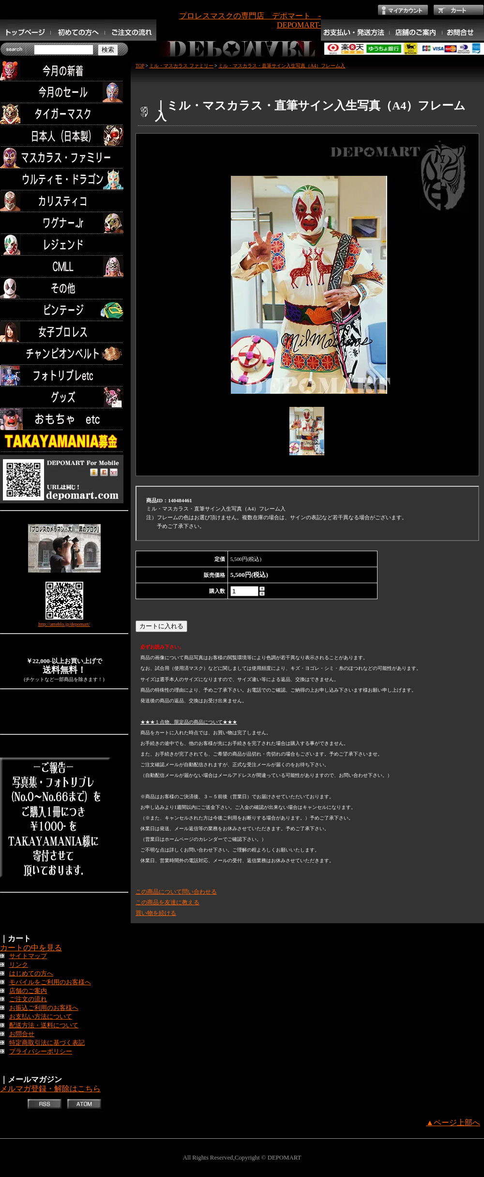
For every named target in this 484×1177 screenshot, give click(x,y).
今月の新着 (64, 70)
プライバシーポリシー (40, 1051)
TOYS (64, 419)
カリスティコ (64, 201)
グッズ (64, 397)
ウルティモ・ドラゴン (64, 179)
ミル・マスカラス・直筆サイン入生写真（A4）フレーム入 (281, 65)
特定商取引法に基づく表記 (47, 1042)
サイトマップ (28, 956)
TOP (140, 65)
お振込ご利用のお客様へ (43, 1008)
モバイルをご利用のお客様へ (50, 982)
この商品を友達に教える (167, 902)
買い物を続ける (156, 913)
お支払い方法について (40, 1016)
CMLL (64, 267)
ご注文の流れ (28, 999)
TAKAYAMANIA (64, 441)
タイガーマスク (64, 114)
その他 (64, 288)
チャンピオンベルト (64, 354)
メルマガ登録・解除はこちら (50, 1088)
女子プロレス (64, 332)
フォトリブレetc (64, 376)
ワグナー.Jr (64, 223)
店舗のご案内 (28, 991)
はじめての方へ (31, 973)
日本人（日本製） (64, 136)
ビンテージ (64, 310)
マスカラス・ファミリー (64, 158)
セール (64, 92)
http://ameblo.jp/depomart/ (64, 624)
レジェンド (64, 245)
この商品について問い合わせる (176, 891)
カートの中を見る (31, 948)
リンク (18, 964)
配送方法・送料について (43, 1025)
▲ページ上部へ (453, 1122)
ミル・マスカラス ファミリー (181, 65)
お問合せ (21, 1034)
